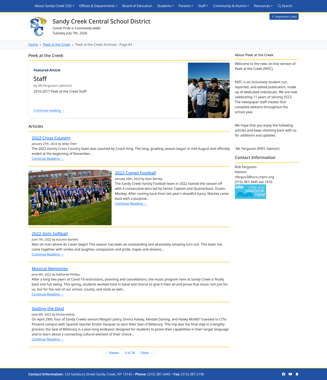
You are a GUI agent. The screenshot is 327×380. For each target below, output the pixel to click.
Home (33, 44)
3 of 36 (130, 352)
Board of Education (137, 6)
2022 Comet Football (135, 173)
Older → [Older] (146, 352)
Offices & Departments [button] (97, 6)
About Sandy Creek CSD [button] (53, 6)
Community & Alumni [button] (230, 6)
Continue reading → (49, 110)
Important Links (284, 17)
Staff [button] (201, 6)
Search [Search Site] (285, 6)
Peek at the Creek (56, 44)
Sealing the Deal (48, 308)
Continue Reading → (48, 158)
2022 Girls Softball (50, 233)
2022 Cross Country (51, 138)
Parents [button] (185, 6)
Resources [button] (262, 6)
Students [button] (164, 6)
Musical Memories (50, 268)
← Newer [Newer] (112, 352)
